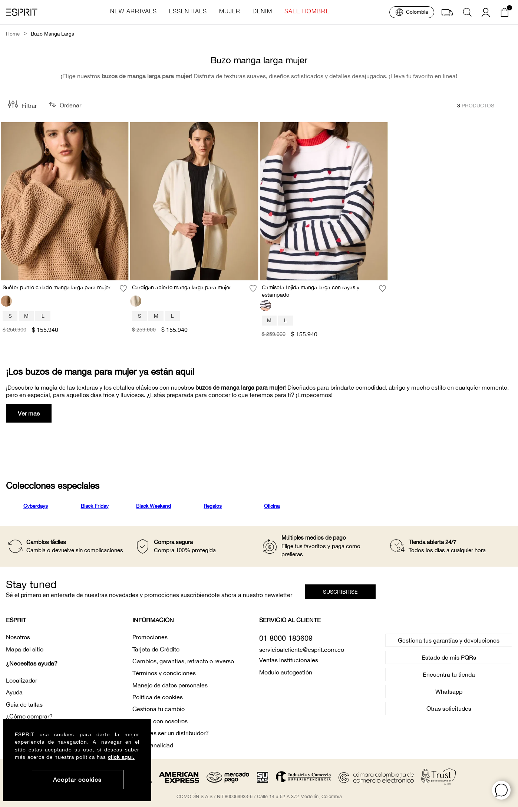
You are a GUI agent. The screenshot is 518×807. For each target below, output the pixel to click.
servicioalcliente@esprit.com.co (301, 649)
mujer (230, 12)
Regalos (213, 506)
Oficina (272, 506)
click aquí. (121, 757)
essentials (188, 12)
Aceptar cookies (77, 779)
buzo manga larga (52, 34)
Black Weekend (153, 506)
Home (13, 34)
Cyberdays (35, 506)
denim (263, 12)
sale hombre (307, 12)
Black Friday (95, 506)
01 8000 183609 (286, 638)
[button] (501, 790)
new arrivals (133, 12)
